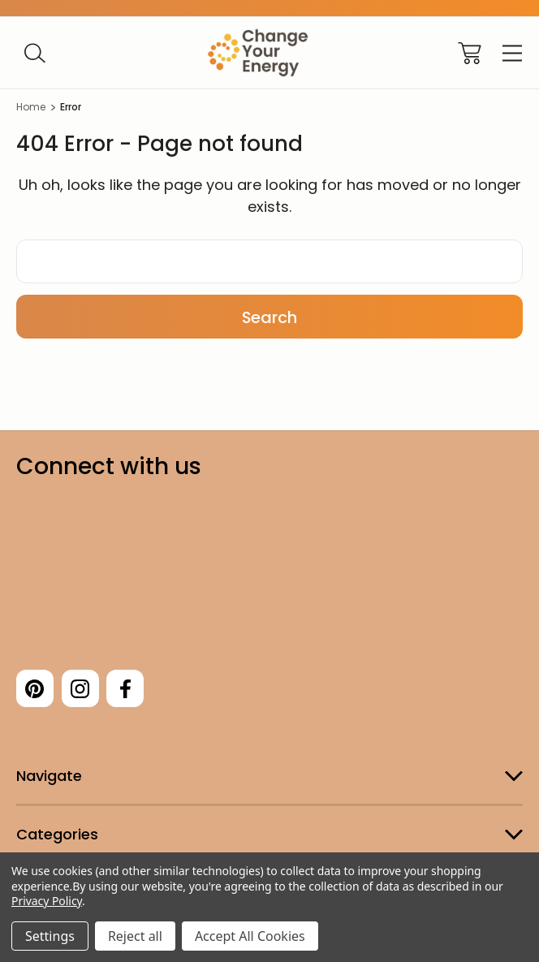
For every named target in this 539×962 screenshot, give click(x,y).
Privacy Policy (46, 900)
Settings (50, 936)
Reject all (135, 936)
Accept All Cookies (250, 936)
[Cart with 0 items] (469, 53)
